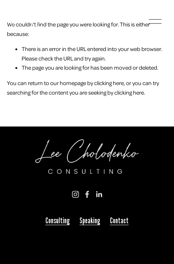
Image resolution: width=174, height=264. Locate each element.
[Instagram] (75, 194)
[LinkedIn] (99, 194)
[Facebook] (87, 194)
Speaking (89, 220)
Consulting (57, 220)
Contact (119, 220)
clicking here (109, 83)
